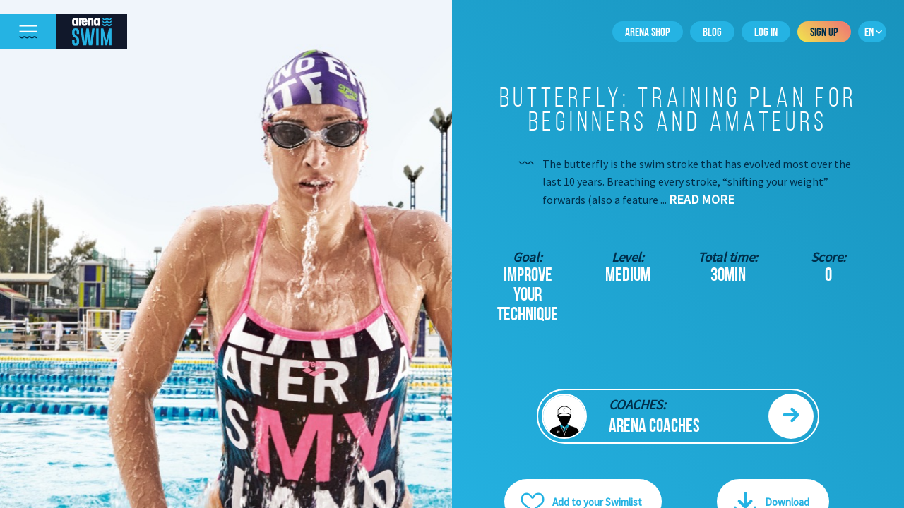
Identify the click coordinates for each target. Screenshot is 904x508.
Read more (701, 199)
